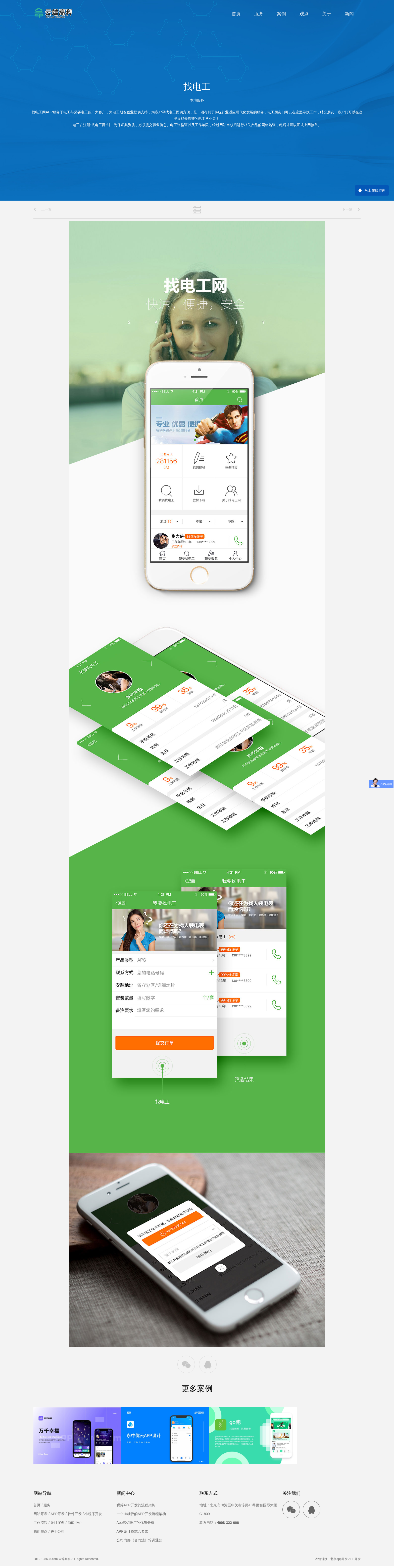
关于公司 (58, 1531)
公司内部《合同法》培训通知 (139, 1540)
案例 (281, 13)
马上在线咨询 (374, 190)
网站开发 (40, 1514)
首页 (236, 13)
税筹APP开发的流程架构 (136, 1505)
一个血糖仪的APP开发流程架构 (141, 1514)
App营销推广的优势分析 (136, 1523)
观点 (304, 13)
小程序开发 (93, 1514)
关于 (326, 13)
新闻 (349, 13)
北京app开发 (339, 1559)
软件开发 (75, 1514)
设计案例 (58, 1523)
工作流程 (40, 1523)
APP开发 (58, 1514)
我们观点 (40, 1531)
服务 (258, 13)
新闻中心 (75, 1523)
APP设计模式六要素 (132, 1531)
